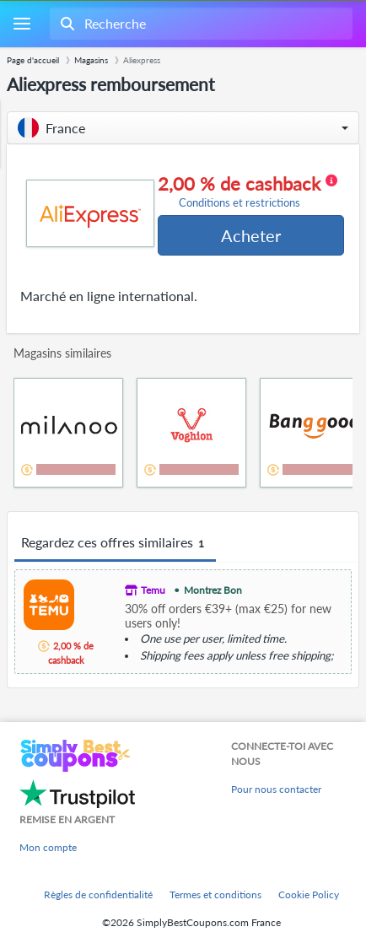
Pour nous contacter (276, 789)
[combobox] (199, 23)
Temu (153, 590)
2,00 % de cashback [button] (247, 191)
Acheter (251, 235)
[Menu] (21, 24)
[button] (183, 127)
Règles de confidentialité (98, 894)
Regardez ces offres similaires (115, 543)
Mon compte (48, 847)
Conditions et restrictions (239, 202)
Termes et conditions (215, 894)
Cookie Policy (308, 894)
